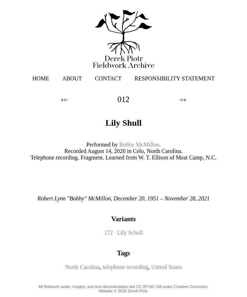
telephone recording (126, 267)
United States (166, 267)
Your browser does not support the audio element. (123, 178)
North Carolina (82, 267)
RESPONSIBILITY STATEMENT (175, 78)
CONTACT (108, 78)
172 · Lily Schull (123, 232)
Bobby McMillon (139, 144)
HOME (40, 78)
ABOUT (72, 78)
